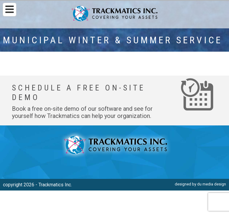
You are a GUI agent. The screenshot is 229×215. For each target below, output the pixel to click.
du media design (211, 184)
